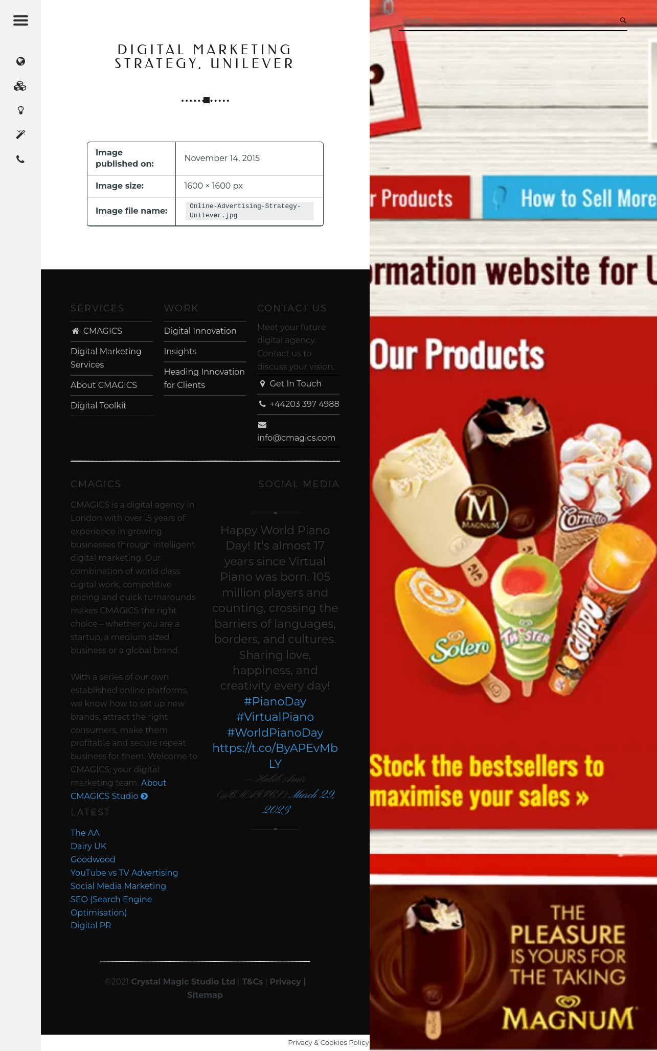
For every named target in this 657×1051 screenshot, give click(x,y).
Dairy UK (88, 846)
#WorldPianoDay (275, 733)
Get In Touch (289, 384)
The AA (85, 833)
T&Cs (252, 982)
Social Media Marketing (118, 886)
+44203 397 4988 (298, 404)
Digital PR (91, 925)
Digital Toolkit (99, 405)
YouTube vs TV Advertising (124, 873)
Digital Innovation (200, 331)
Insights (180, 351)
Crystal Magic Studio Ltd (183, 982)
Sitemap (205, 995)
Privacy (285, 982)
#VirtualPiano (275, 717)
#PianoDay (275, 702)
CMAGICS (96, 331)
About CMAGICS (104, 385)
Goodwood (93, 859)
